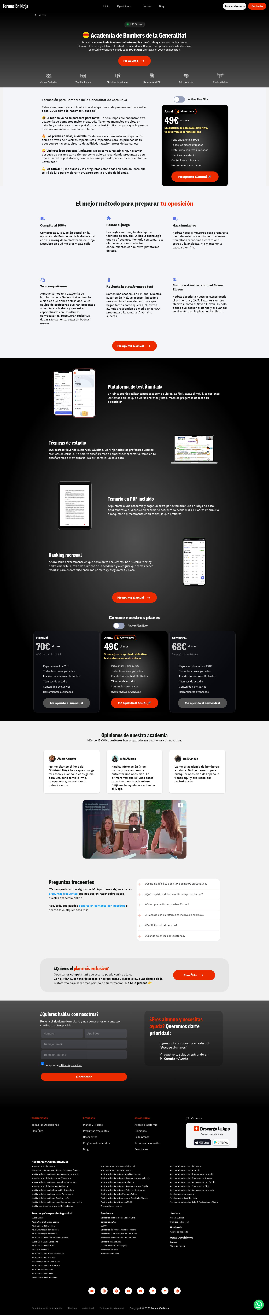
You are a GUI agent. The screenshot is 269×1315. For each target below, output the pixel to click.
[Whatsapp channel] (177, 1290)
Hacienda (176, 1227)
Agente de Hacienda (179, 1231)
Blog (86, 1149)
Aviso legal (88, 1308)
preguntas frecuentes (63, 894)
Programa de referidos (96, 1143)
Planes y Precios (93, 1125)
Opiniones (140, 1131)
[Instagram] (104, 1290)
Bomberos (107, 1213)
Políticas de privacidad (112, 1308)
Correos (173, 1242)
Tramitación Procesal (179, 1222)
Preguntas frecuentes (96, 1131)
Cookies (72, 1308)
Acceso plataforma (145, 1125)
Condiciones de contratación (47, 1308)
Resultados (141, 1149)
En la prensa (141, 1137)
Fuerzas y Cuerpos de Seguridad (52, 1213)
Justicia (175, 1213)
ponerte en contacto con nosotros (102, 906)
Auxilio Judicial (177, 1217)
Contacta (196, 1118)
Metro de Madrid (177, 1246)
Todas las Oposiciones (45, 1125)
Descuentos (90, 1137)
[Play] (134, 829)
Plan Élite (37, 1131)
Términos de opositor (147, 1143)
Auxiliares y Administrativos (50, 1162)
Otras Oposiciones (181, 1237)
